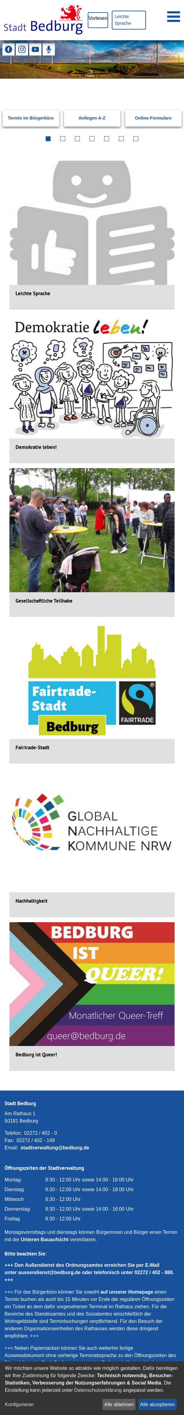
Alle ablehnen (119, 1404)
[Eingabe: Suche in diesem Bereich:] (85, 87)
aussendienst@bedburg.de (49, 1272)
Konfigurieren (19, 1404)
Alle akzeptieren (157, 1404)
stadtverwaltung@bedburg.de (55, 1147)
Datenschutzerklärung (98, 1390)
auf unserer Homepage (127, 1292)
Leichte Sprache (123, 20)
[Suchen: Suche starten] (169, 87)
